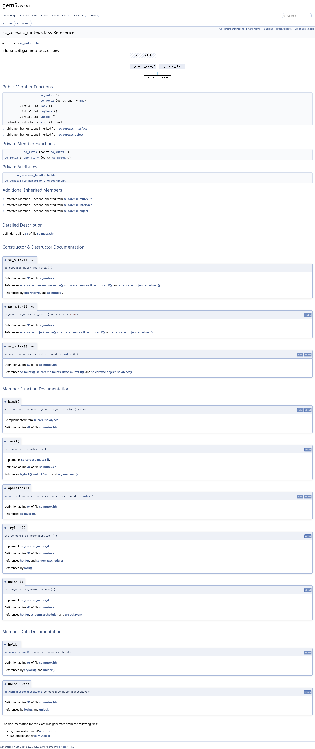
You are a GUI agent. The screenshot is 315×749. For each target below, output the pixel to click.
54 (28, 506)
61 (28, 607)
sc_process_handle (30, 175)
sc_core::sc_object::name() (38, 332)
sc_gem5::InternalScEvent (25, 180)
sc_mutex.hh (28, 43)
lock (43, 106)
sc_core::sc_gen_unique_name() (41, 285)
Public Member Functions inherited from (44, 128)
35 (28, 278)
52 (28, 553)
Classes (80, 15)
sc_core (7, 23)
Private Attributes (283, 28)
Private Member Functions (259, 28)
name (81, 100)
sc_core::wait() (68, 474)
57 (28, 702)
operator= (31, 157)
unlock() (49, 670)
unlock (45, 117)
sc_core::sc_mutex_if (78, 199)
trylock (46, 111)
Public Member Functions (231, 28)
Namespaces (61, 15)
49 (28, 427)
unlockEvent (56, 180)
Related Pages (28, 15)
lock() (28, 568)
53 (28, 365)
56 (28, 663)
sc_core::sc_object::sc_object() (139, 285)
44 (28, 467)
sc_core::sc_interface (73, 128)
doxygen (62, 746)
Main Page (10, 15)
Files (95, 15)
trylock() (26, 474)
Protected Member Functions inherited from (47, 199)
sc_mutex (22, 23)
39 (26, 233)
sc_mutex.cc (47, 278)
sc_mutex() (54, 293)
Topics (44, 15)
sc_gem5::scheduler (49, 561)
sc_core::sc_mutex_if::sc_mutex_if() (88, 285)
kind (43, 122)
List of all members (304, 28)
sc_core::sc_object (71, 134)
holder (52, 175)
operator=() (32, 293)
